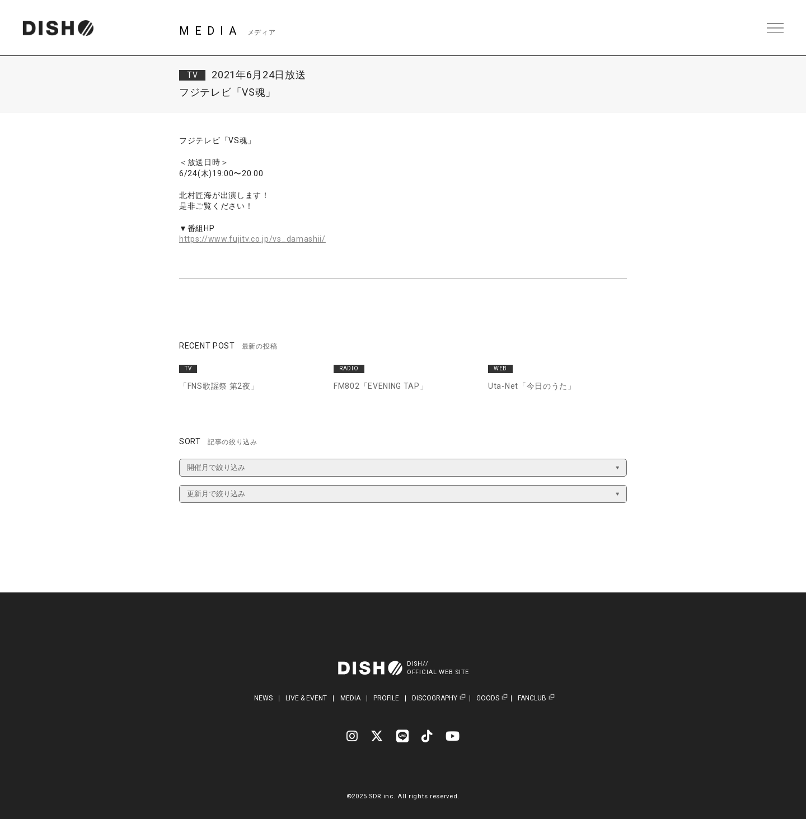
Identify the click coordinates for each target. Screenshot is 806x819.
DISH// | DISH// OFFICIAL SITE (57, 28)
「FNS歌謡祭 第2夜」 (219, 386)
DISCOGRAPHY (434, 698)
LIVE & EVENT (306, 698)
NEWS (263, 698)
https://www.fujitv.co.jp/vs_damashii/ (252, 238)
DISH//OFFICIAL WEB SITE (438, 668)
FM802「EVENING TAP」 (381, 386)
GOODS (487, 698)
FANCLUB (532, 698)
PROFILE (386, 698)
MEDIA (350, 698)
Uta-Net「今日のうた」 (532, 386)
